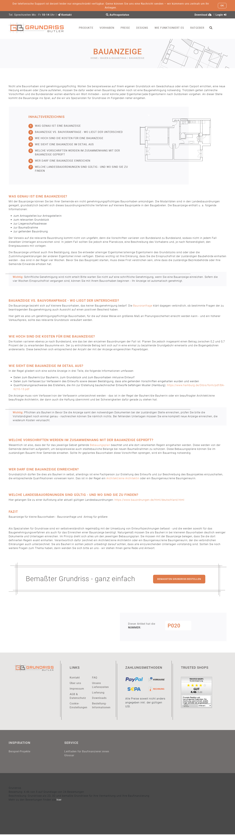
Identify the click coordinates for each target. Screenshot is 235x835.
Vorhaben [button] (107, 28)
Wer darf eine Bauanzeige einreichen (59, 161)
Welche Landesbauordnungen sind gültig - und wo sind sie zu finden (78, 169)
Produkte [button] (87, 28)
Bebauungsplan (100, 445)
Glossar (69, 756)
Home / (95, 58)
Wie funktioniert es (170, 28)
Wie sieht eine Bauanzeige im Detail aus (61, 144)
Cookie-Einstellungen (78, 705)
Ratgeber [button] (198, 28)
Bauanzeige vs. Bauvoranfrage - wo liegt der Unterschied (75, 132)
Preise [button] (126, 28)
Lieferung (98, 692)
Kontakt (65, 14)
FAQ (94, 677)
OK (222, 5)
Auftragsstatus (117, 14)
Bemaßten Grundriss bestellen (179, 579)
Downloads (99, 698)
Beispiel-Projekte (19, 751)
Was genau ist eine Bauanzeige (54, 126)
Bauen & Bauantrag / (114, 58)
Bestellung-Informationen (101, 705)
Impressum (77, 689)
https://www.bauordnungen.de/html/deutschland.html (149, 499)
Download (203, 14)
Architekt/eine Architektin (122, 478)
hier (59, 800)
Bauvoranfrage (142, 305)
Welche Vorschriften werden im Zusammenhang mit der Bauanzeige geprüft (74, 152)
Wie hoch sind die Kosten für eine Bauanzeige (65, 138)
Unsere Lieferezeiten (100, 685)
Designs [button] (143, 28)
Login (221, 14)
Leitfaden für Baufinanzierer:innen (86, 751)
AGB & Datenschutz (78, 696)
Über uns (75, 683)
